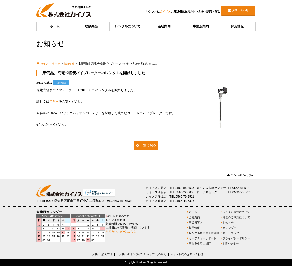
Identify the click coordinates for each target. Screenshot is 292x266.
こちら (54, 101)
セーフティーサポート (202, 238)
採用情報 (237, 26)
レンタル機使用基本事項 (204, 233)
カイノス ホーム (50, 63)
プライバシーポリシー (236, 238)
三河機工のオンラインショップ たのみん (141, 254)
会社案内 (164, 26)
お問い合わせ (240, 10)
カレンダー (229, 227)
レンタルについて (128, 26)
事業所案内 (201, 26)
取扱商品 (91, 26)
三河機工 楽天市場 (100, 254)
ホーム (55, 26)
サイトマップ (231, 233)
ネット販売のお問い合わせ (186, 254)
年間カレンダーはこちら (121, 231)
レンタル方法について (236, 212)
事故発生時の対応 (200, 243)
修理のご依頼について (236, 217)
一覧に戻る (148, 145)
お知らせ (68, 63)
